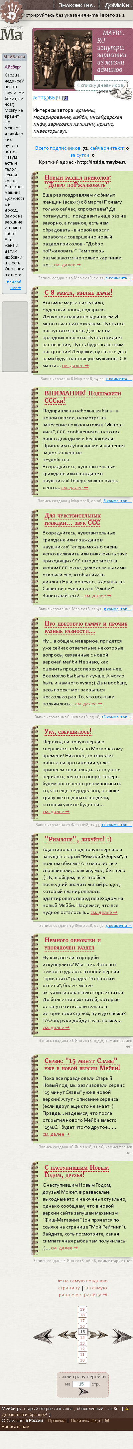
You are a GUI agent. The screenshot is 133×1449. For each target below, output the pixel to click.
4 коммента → (119, 925)
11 (82, 1354)
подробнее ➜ (14, 284)
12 (82, 1349)
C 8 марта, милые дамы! (79, 292)
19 (82, 1309)
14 (82, 1337)
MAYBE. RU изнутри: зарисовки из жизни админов (112, 51)
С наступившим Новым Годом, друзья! (77, 1171)
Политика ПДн (85, 1420)
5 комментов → (118, 609)
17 (82, 1320)
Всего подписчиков (57, 148)
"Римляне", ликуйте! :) (78, 839)
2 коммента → (119, 278)
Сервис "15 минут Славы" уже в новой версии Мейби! (82, 1064)
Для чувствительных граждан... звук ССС (73, 519)
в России (34, 1420)
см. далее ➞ (67, 265)
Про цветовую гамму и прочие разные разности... (86, 627)
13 (82, 1343)
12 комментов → (116, 824)
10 (82, 1360)
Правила (57, 1420)
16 (82, 1326)
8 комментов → (117, 501)
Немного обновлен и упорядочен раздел (73, 944)
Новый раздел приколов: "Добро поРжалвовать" (78, 181)
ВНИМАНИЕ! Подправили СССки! (83, 397)
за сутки (79, 155)
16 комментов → (116, 717)
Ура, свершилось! (68, 731)
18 (82, 1315)
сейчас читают (107, 148)
